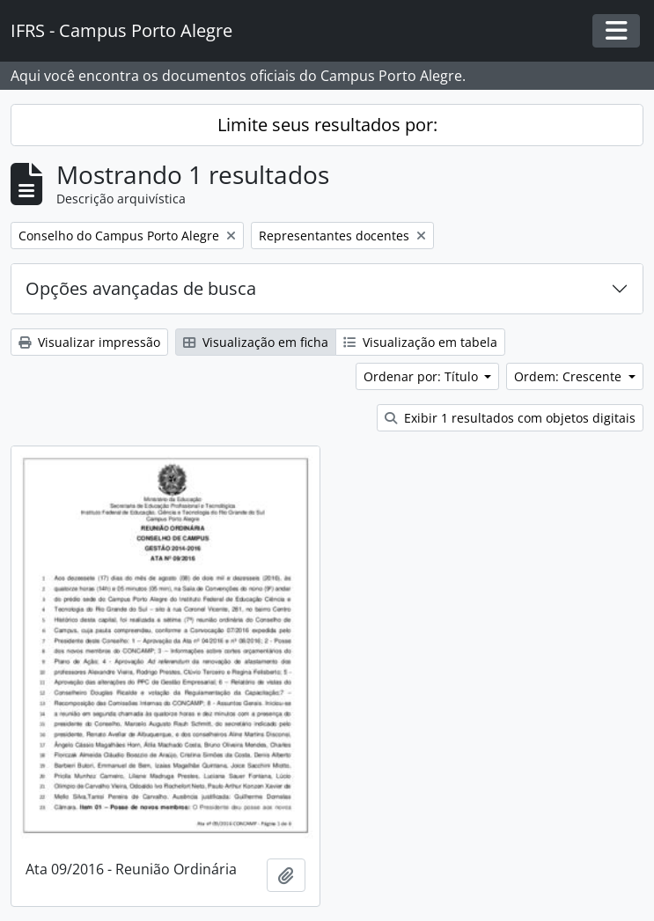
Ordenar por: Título (422, 376)
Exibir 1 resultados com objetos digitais (510, 417)
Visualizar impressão (89, 342)
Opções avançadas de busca (141, 288)
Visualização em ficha (255, 342)
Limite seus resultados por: (327, 124)
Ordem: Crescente (569, 376)
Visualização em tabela (420, 342)
